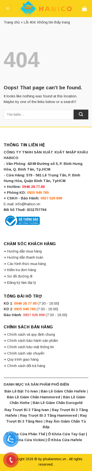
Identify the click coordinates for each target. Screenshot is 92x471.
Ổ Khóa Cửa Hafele (65, 440)
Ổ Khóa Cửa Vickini (27, 440)
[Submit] (81, 114)
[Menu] (7, 8)
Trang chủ (12, 22)
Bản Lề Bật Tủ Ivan (21, 391)
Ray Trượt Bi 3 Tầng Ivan (26, 410)
